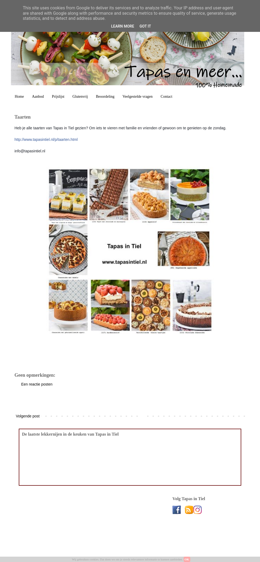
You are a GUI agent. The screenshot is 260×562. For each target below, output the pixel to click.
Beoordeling (105, 97)
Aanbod (38, 97)
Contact (166, 97)
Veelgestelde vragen (137, 97)
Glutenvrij (80, 97)
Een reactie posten (37, 384)
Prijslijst (58, 97)
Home (19, 97)
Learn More (122, 26)
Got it (145, 26)
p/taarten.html (46, 139)
